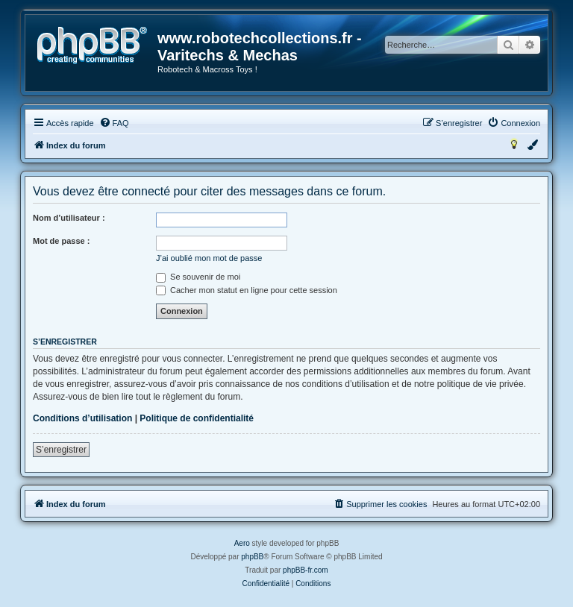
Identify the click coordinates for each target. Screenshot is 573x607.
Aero (242, 543)
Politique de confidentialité (197, 418)
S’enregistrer (61, 449)
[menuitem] (114, 123)
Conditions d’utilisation (82, 418)
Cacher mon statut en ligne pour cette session (246, 290)
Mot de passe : (61, 240)
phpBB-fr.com (305, 570)
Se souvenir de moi (198, 276)
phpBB (252, 557)
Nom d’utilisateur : (69, 217)
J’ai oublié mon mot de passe (209, 258)
